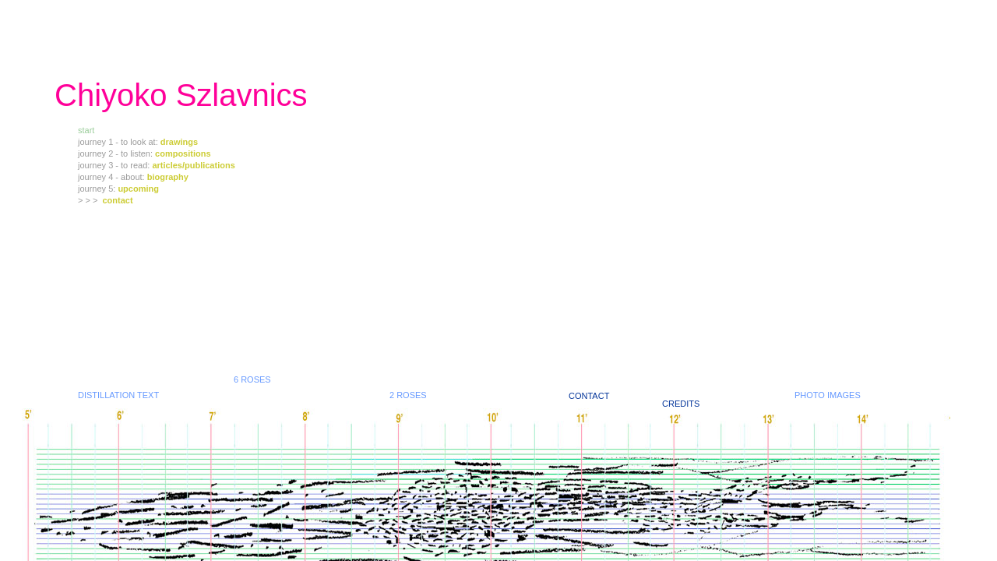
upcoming (138, 188)
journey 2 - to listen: (116, 153)
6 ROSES (252, 379)
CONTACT (589, 395)
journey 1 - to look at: (119, 141)
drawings (179, 141)
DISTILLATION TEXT (118, 395)
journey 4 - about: (112, 177)
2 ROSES (408, 395)
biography (167, 177)
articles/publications (193, 165)
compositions (183, 153)
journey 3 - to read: (115, 165)
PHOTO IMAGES (827, 395)
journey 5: (98, 188)
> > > (90, 200)
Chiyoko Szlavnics (181, 95)
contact (118, 200)
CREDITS (680, 403)
